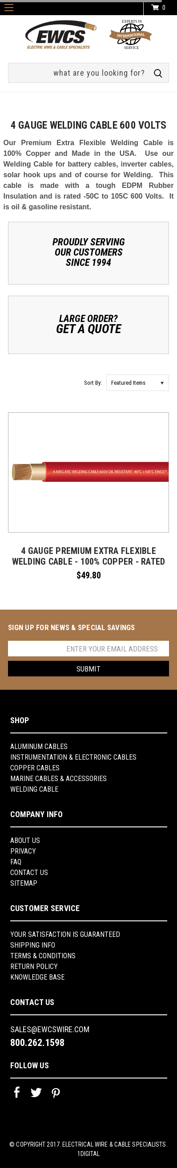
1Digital (88, 1153)
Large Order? (88, 324)
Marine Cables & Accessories (58, 778)
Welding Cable (34, 789)
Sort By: (93, 382)
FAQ (15, 862)
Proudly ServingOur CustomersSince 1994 (88, 252)
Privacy (23, 851)
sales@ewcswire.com (49, 1029)
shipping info (32, 945)
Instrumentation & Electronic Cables (73, 757)
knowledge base (37, 977)
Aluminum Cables (39, 746)
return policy (34, 966)
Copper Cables (35, 768)
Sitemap (23, 883)
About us (25, 840)
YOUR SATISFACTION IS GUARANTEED (65, 934)
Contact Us (29, 872)
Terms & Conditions (43, 956)
